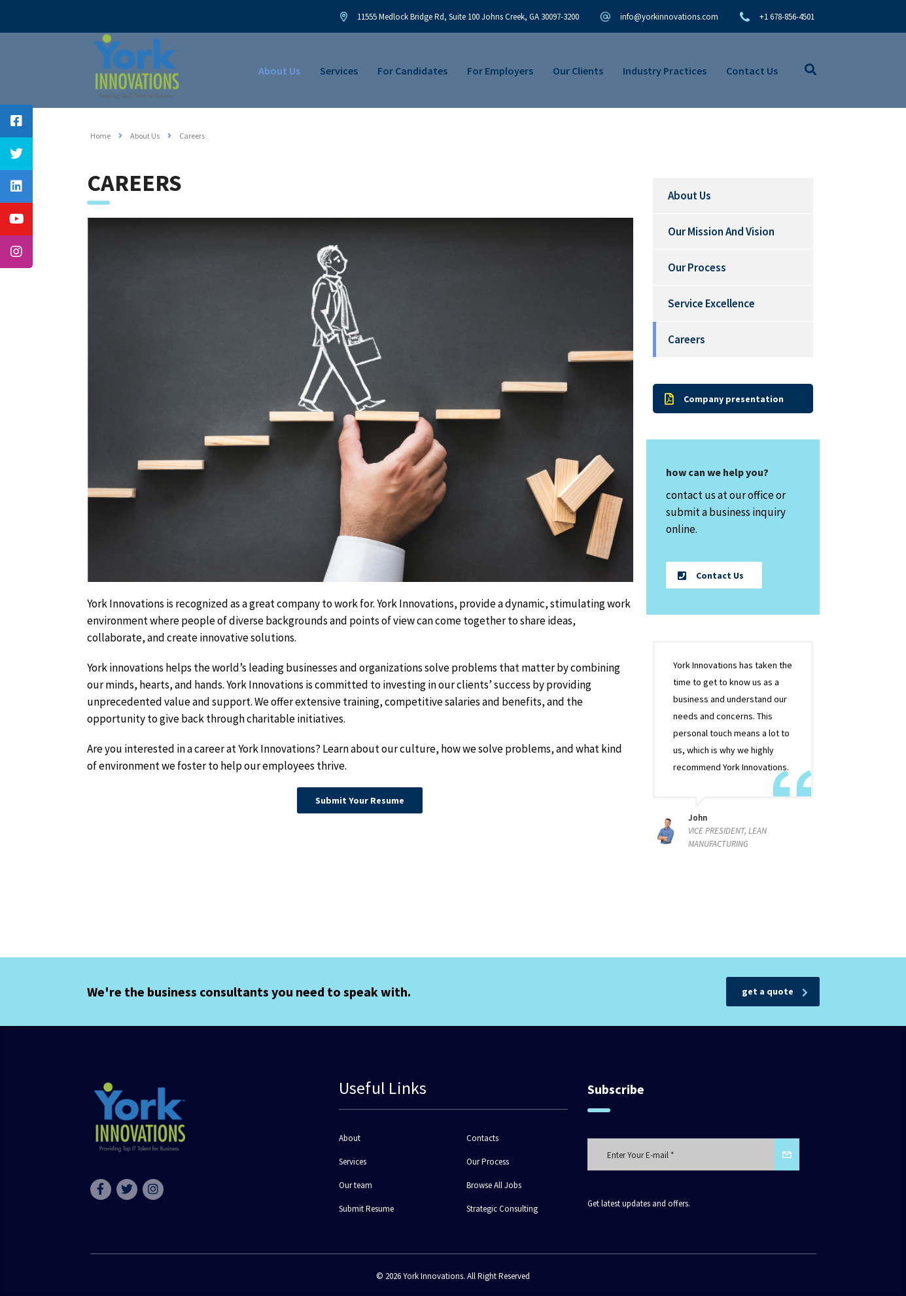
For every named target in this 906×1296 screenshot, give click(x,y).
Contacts (482, 1138)
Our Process (697, 267)
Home (100, 136)
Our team (355, 1185)
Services (339, 70)
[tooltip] (16, 121)
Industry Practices (664, 70)
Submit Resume (366, 1209)
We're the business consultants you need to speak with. (249, 991)
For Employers (500, 70)
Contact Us (752, 70)
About (349, 1138)
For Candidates (412, 70)
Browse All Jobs (493, 1185)
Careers (686, 339)
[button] (360, 800)
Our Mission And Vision (721, 231)
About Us (279, 70)
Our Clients (578, 70)
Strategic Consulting (502, 1209)
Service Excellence (711, 303)
